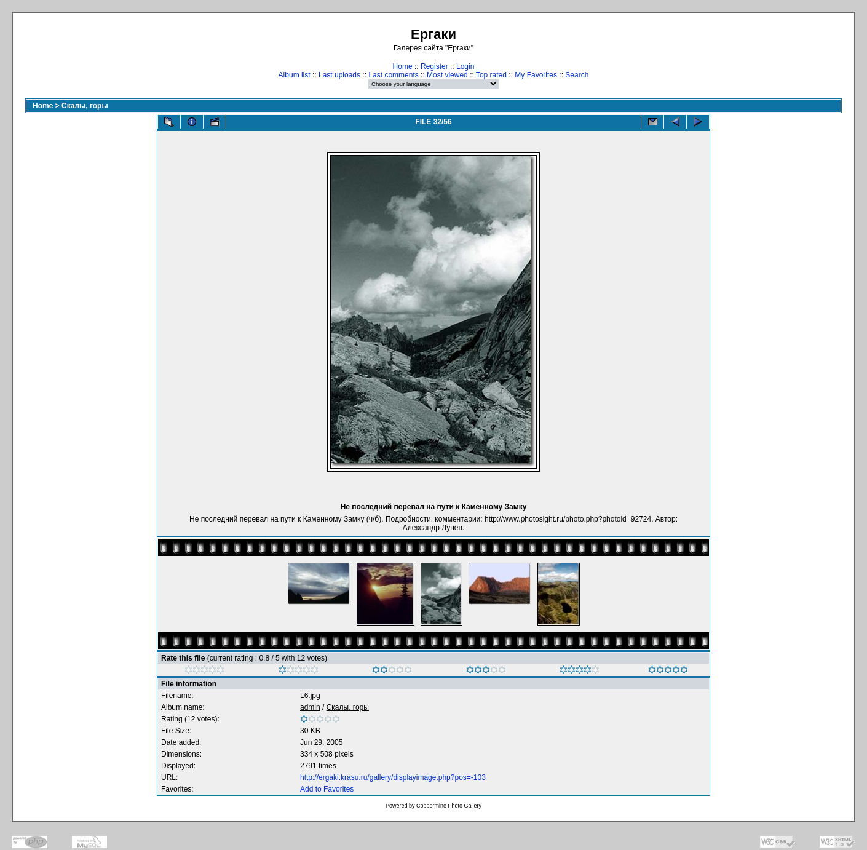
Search (576, 75)
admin (310, 707)
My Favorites (536, 75)
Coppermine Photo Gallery (448, 806)
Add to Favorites (327, 789)
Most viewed (447, 75)
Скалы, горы (84, 105)
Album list (295, 75)
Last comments (393, 75)
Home (403, 66)
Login (465, 66)
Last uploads (339, 75)
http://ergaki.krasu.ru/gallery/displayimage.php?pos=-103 (393, 777)
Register (434, 66)
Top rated (491, 75)
